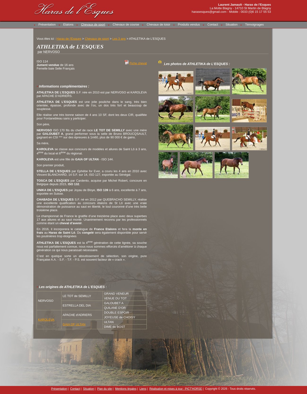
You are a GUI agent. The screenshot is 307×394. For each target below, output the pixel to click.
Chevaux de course (126, 24)
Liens (142, 388)
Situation (232, 24)
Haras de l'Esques (74, 9)
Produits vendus (189, 24)
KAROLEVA (46, 319)
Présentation (47, 24)
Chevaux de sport (93, 24)
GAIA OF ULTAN (74, 324)
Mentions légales (125, 388)
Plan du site (104, 388)
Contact (213, 24)
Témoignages (254, 24)
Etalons (68, 24)
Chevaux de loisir (158, 24)
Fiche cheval (138, 63)
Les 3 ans (118, 38)
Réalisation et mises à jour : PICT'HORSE (175, 388)
